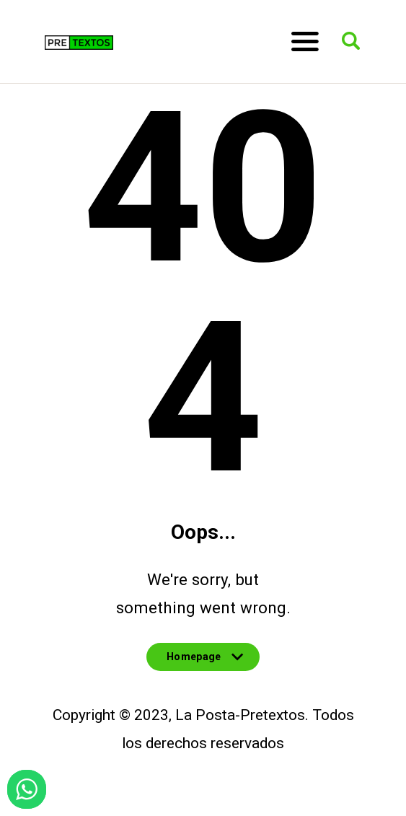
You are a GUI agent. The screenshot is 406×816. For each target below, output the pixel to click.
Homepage (203, 661)
